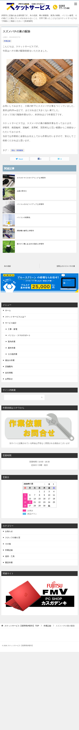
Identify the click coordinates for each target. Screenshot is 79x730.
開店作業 (9, 562)
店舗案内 (9, 366)
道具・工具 (10, 556)
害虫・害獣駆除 (17, 150)
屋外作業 (11, 348)
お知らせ (9, 531)
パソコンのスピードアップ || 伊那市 (30, 204)
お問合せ (9, 379)
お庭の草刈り (22, 191)
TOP (21, 626)
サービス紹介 (10, 323)
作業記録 (7, 41)
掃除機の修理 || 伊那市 (25, 231)
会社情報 (9, 373)
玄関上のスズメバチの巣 (66, 266)
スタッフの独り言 (12, 537)
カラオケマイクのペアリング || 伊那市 (31, 178)
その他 (8, 544)
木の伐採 (7, 266)
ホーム (8, 310)
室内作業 (11, 341)
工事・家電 (12, 329)
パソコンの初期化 (23, 217)
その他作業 (12, 354)
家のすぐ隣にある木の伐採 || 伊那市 (30, 244)
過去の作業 (10, 360)
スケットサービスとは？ (15, 317)
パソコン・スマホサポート (19, 335)
